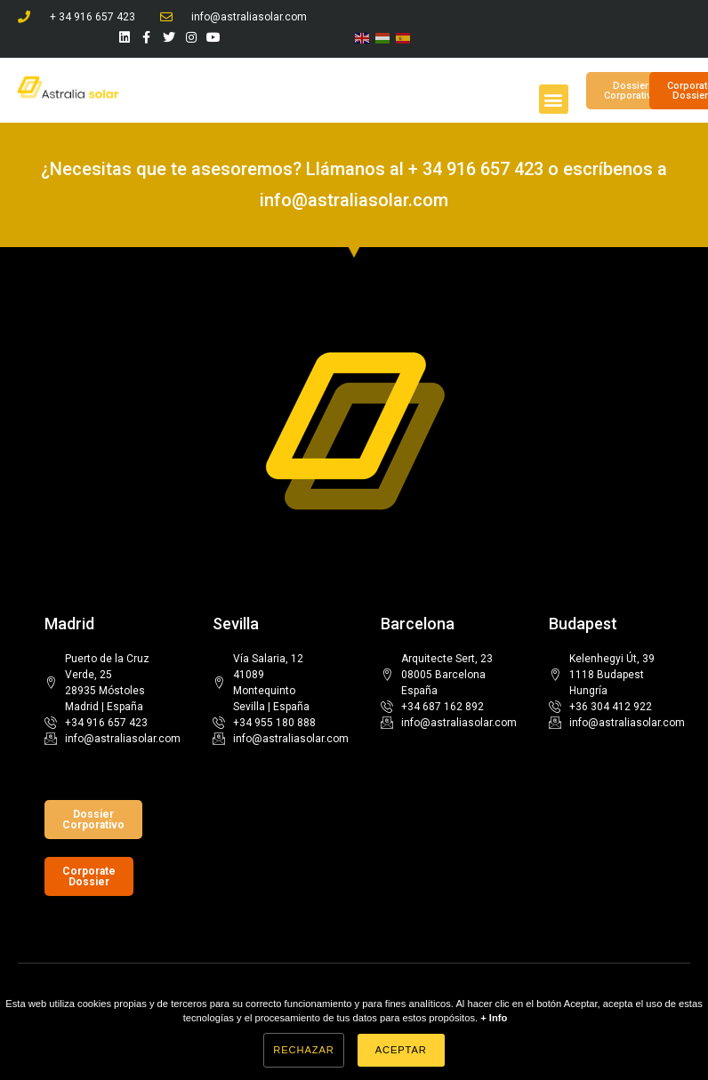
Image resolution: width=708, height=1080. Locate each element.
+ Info (493, 1017)
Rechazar (303, 1049)
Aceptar (401, 1049)
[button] (553, 99)
